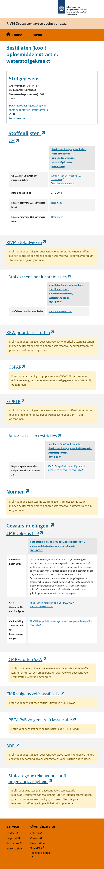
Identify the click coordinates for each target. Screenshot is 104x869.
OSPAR (17, 366)
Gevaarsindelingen (30, 526)
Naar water (57, 216)
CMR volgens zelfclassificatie (35, 693)
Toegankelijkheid (40, 855)
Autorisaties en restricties (35, 435)
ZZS (14, 140)
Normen (18, 492)
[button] (35, 35)
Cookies (40, 838)
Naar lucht (56, 202)
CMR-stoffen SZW (28, 659)
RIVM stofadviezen (26, 242)
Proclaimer (16, 843)
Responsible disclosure (40, 845)
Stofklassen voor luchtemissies (40, 276)
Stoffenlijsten (27, 133)
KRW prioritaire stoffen (30, 332)
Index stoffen (14, 848)
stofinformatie (29, 110)
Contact (16, 833)
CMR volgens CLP (25, 533)
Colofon (40, 833)
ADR (13, 745)
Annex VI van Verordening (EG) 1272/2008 (52, 602)
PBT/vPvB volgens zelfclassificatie (43, 719)
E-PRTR (15, 401)
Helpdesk (16, 838)
